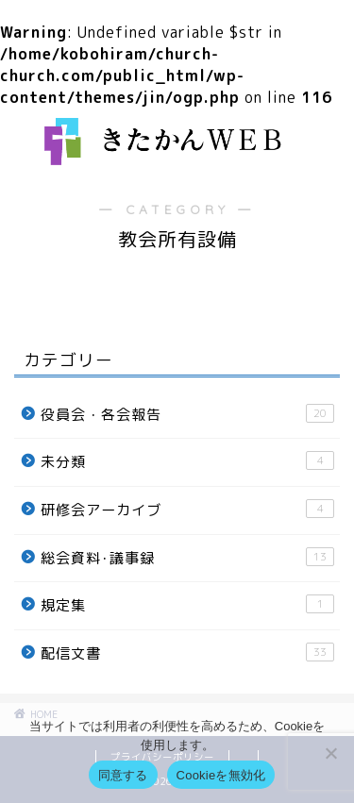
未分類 (187, 461)
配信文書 (187, 653)
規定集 (187, 604)
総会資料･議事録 (187, 557)
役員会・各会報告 (187, 414)
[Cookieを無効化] (330, 753)
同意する (123, 775)
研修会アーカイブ (187, 509)
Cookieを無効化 (221, 775)
